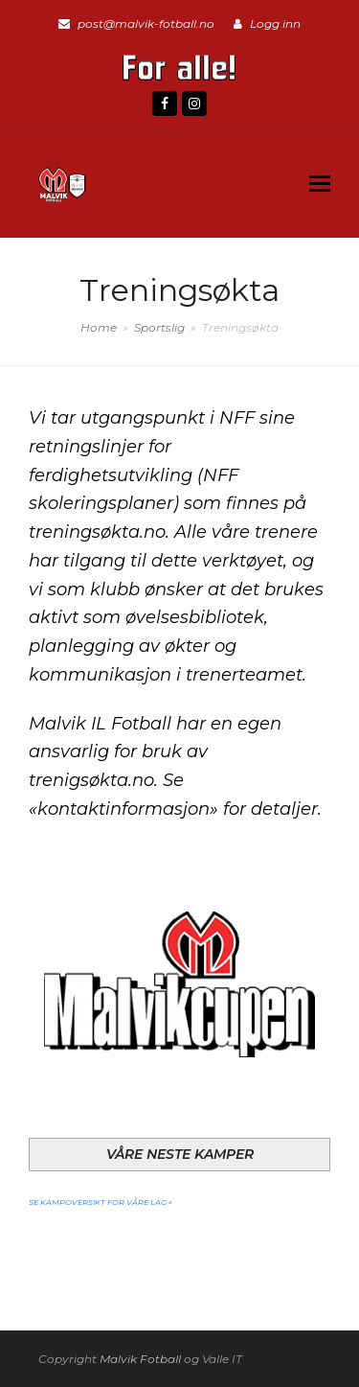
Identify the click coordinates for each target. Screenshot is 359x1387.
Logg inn (275, 23)
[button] (319, 184)
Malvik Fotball (140, 1359)
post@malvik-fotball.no (146, 23)
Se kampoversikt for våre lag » (100, 1200)
